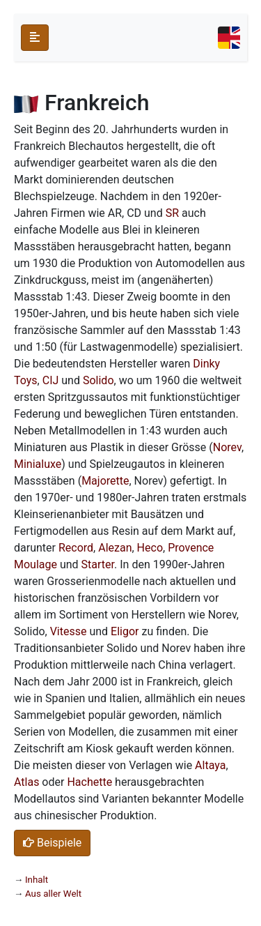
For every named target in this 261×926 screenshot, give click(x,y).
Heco (150, 547)
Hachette (89, 782)
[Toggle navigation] (229, 37)
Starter (97, 564)
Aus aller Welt (53, 893)
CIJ (50, 380)
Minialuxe (37, 464)
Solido (98, 380)
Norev (227, 447)
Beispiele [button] (52, 842)
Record (75, 547)
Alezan (115, 547)
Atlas (26, 782)
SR (172, 213)
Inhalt (36, 879)
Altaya (210, 765)
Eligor (125, 631)
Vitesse (68, 631)
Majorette (105, 480)
